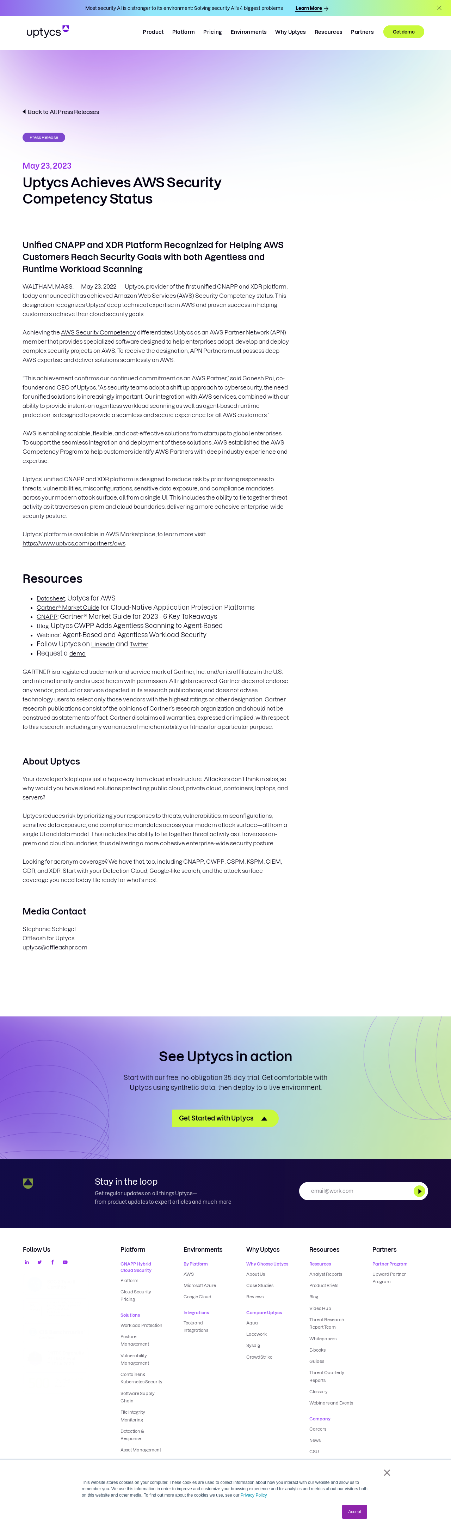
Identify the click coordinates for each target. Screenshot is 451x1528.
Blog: (44, 626)
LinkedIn (103, 644)
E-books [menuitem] (317, 1349)
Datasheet (51, 598)
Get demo (404, 31)
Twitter (139, 644)
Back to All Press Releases (63, 112)
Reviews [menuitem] (255, 1296)
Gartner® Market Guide (68, 607)
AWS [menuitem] (189, 1274)
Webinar (48, 635)
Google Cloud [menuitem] (197, 1296)
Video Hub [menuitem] (320, 1308)
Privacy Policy (254, 1495)
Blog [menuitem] (313, 1296)
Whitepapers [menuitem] (322, 1338)
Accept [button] (354, 1511)
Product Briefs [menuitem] (323, 1285)
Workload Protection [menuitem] (141, 1325)
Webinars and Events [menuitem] (331, 1402)
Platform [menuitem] (129, 1280)
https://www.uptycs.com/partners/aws (74, 543)
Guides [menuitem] (316, 1360)
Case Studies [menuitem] (259, 1285)
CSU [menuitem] (314, 1450)
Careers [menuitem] (317, 1427)
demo (77, 653)
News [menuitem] (315, 1439)
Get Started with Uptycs (216, 1118)
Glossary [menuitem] (318, 1390)
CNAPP (47, 617)
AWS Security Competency (98, 332)
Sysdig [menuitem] (253, 1345)
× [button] (387, 1472)
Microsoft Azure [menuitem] (200, 1285)
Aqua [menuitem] (252, 1322)
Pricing (212, 32)
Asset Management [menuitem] (141, 1448)
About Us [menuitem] (255, 1274)
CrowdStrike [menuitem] (259, 1356)
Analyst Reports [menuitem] (325, 1274)
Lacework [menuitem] (256, 1333)
